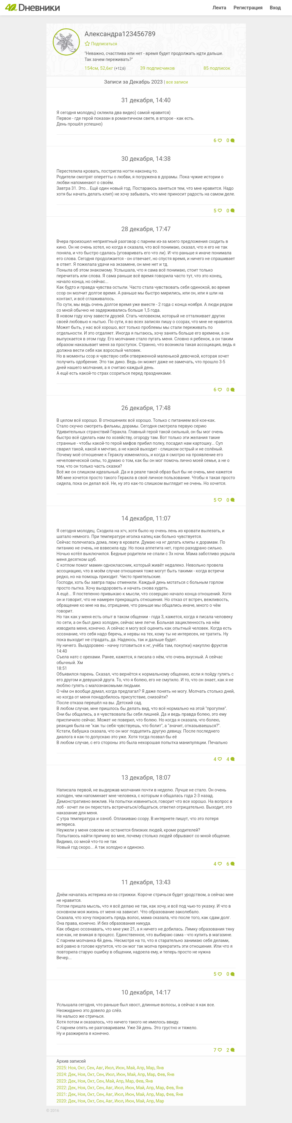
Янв (160, 1067)
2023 (61, 1081)
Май (130, 1067)
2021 (61, 1094)
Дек (72, 1074)
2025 (61, 1067)
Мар (150, 1067)
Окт (81, 1067)
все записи (177, 82)
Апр (140, 1067)
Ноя (72, 1067)
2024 (61, 1074)
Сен (90, 1067)
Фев (161, 1074)
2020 (61, 1101)
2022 (61, 1087)
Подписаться (101, 43)
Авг (99, 1067)
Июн (120, 1067)
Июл (109, 1067)
